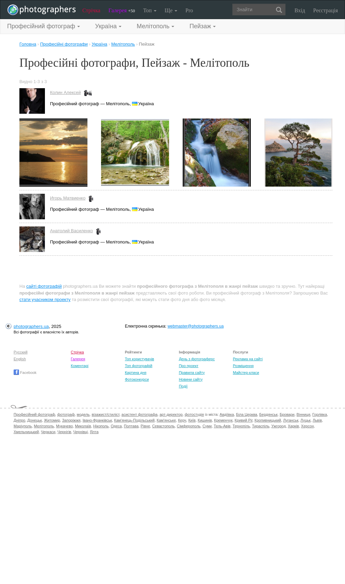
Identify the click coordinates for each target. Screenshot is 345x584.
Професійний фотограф (34, 414)
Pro (189, 10)
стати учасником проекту (44, 299)
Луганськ (290, 420)
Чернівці (80, 432)
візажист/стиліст (105, 414)
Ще (171, 10)
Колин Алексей (65, 92)
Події (183, 386)
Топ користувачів (139, 359)
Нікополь (101, 426)
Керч (182, 420)
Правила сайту (192, 372)
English (20, 359)
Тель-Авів (222, 426)
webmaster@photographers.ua (195, 326)
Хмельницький (26, 432)
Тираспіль (260, 426)
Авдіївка (227, 414)
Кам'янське (166, 420)
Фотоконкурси (137, 379)
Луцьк (305, 420)
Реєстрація (325, 10)
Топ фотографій (138, 366)
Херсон (307, 426)
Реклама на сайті (248, 359)
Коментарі (79, 366)
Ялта (94, 432)
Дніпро (19, 420)
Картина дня (135, 372)
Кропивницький (267, 420)
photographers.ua (31, 326)
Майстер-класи (246, 372)
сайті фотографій (44, 286)
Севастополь (163, 426)
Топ (150, 10)
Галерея (122, 10)
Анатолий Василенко (71, 230)
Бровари (287, 414)
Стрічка (91, 10)
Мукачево (64, 426)
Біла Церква (246, 414)
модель (83, 414)
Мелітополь (44, 426)
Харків (293, 426)
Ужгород (279, 426)
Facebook (25, 372)
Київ (191, 420)
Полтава (131, 426)
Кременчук (223, 420)
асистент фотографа (139, 414)
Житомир (52, 420)
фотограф (66, 414)
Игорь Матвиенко (67, 198)
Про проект (188, 366)
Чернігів (64, 432)
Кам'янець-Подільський (134, 420)
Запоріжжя (71, 420)
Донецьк (34, 420)
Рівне (145, 426)
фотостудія (194, 414)
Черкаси (48, 432)
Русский (21, 352)
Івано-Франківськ (97, 420)
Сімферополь (188, 426)
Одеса (116, 426)
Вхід (300, 10)
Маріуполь (23, 426)
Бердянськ (268, 414)
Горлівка (319, 414)
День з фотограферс (197, 359)
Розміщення (243, 366)
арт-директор (171, 414)
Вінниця (303, 414)
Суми (207, 426)
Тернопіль (241, 426)
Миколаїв (83, 426)
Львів (317, 420)
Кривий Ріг (243, 420)
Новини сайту (191, 379)
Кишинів (205, 420)
